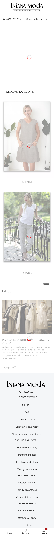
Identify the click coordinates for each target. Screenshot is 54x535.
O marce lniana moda (27, 497)
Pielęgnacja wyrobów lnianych (27, 434)
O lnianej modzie (27, 419)
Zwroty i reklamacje (27, 469)
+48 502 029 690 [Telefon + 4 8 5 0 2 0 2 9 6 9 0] (13, 19)
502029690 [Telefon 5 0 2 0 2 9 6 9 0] (28, 391)
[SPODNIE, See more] (27, 232)
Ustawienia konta (27, 517)
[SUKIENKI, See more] (27, 141)
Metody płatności (27, 454)
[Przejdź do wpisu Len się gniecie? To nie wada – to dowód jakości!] (27, 317)
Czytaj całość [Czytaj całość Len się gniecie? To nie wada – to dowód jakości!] (9, 367)
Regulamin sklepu (27, 482)
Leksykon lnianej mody (27, 426)
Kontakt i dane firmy (27, 447)
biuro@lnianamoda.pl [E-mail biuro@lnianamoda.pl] (38, 19)
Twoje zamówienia (27, 510)
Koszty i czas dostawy (27, 462)
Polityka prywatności (27, 489)
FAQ (27, 412)
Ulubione (27, 525)
